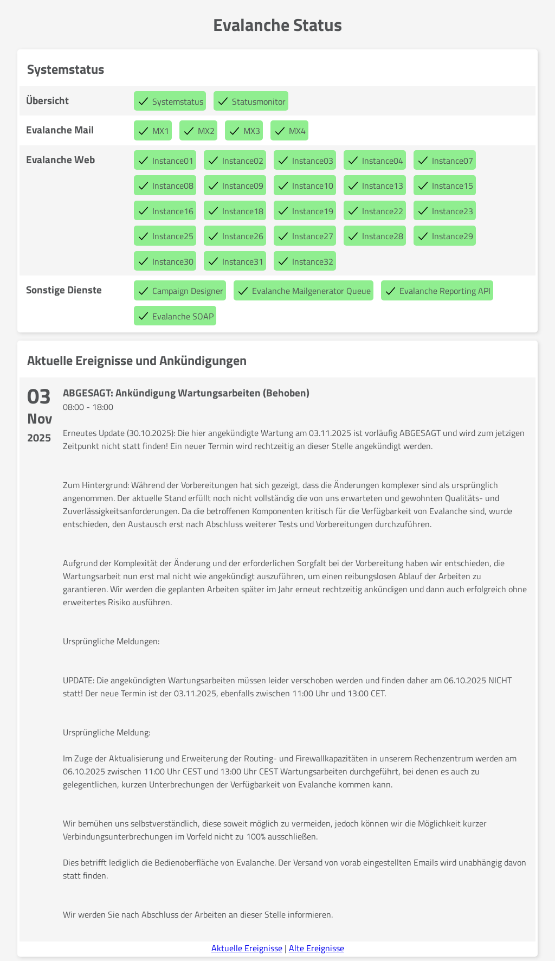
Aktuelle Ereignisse (246, 947)
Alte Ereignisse (316, 947)
